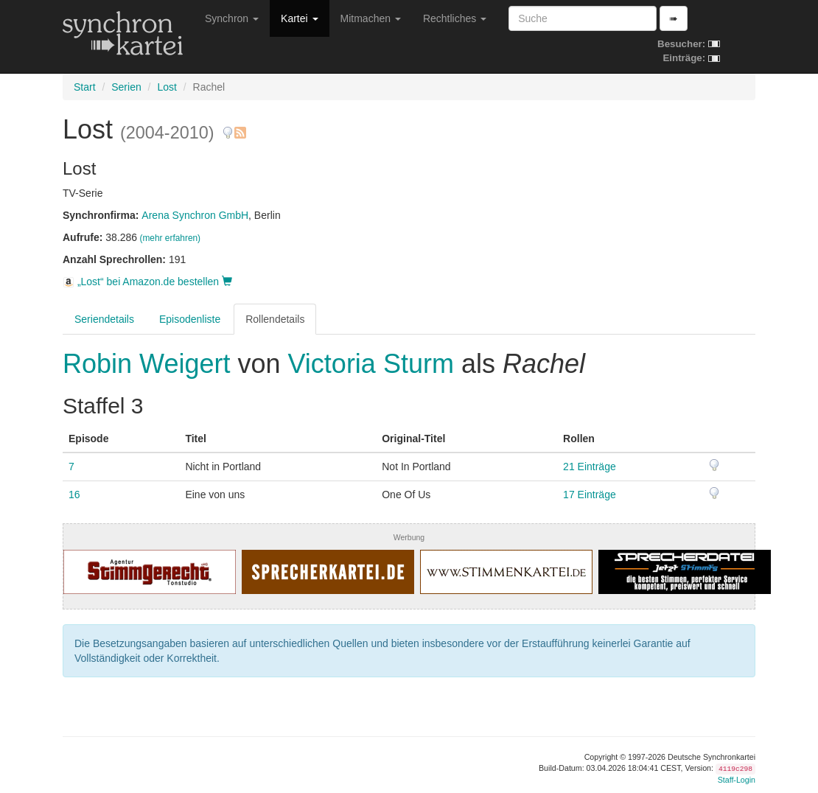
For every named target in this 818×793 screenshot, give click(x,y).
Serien (126, 87)
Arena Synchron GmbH (194, 215)
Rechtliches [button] (454, 18)
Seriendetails (104, 319)
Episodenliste (189, 319)
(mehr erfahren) (169, 238)
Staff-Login (736, 779)
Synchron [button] (232, 18)
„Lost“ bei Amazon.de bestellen (147, 281)
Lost (166, 87)
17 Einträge (589, 494)
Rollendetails (274, 319)
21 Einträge (589, 466)
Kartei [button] (299, 18)
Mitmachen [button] (370, 18)
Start (85, 87)
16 (74, 494)
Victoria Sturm (371, 364)
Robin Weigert (150, 364)
